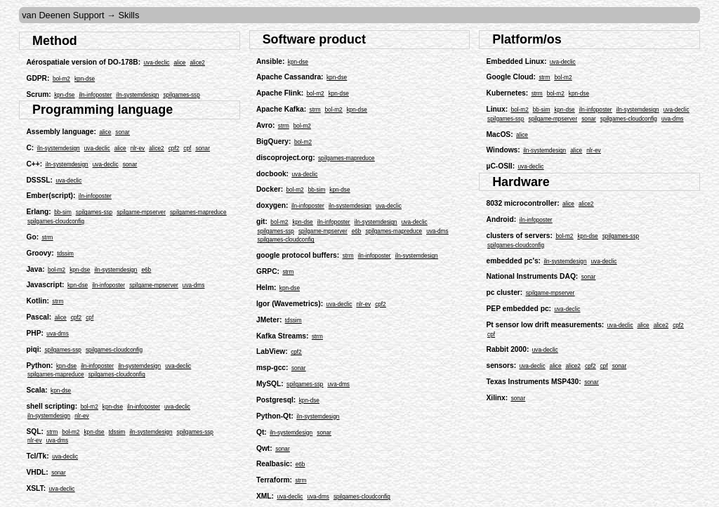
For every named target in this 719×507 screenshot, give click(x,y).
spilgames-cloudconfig (55, 221)
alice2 (197, 63)
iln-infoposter (95, 95)
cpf (187, 148)
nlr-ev (138, 148)
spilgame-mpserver (141, 212)
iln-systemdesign (137, 95)
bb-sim (63, 212)
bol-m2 (61, 79)
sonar (122, 132)
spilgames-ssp (181, 95)
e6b (147, 270)
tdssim (65, 254)
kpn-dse (84, 79)
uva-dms (193, 285)
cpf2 (174, 148)
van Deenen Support (63, 15)
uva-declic (157, 63)
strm (47, 238)
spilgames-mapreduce (198, 212)
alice (180, 63)
